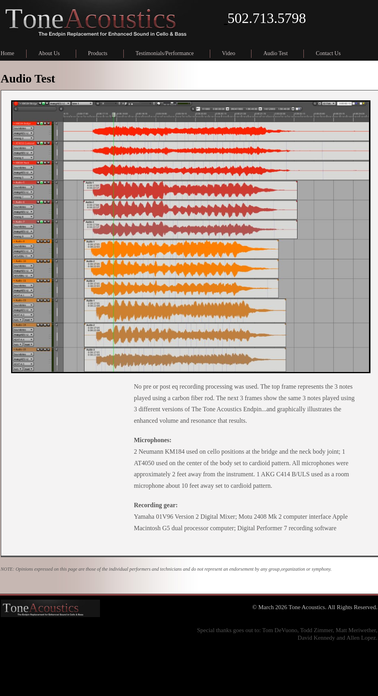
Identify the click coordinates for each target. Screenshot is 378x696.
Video (228, 53)
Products (97, 53)
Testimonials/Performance (165, 53)
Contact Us (328, 53)
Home (7, 53)
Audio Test (275, 53)
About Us (49, 53)
